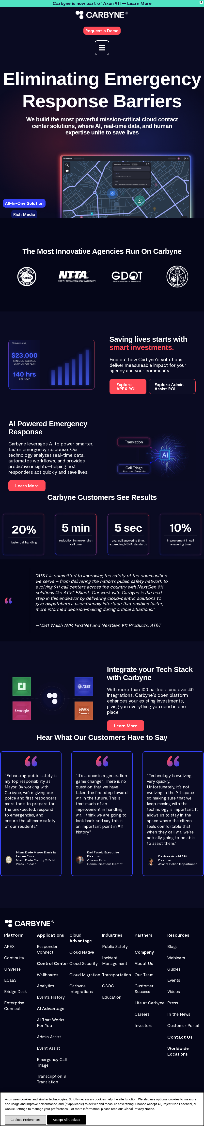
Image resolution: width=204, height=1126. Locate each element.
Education (111, 997)
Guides (173, 968)
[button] (102, 31)
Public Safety (115, 946)
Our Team (144, 974)
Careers (142, 1014)
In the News (178, 1014)
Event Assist (48, 1047)
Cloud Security (83, 963)
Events (173, 980)
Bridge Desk (15, 991)
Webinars (176, 957)
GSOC (108, 985)
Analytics (45, 985)
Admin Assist (49, 1036)
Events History (51, 997)
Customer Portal (183, 1025)
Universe (12, 968)
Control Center (52, 963)
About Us (144, 963)
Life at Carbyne (149, 1002)
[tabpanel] (125, 194)
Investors (143, 1025)
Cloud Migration (84, 974)
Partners (143, 934)
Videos (173, 991)
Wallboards (47, 974)
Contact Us (179, 1037)
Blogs (172, 946)
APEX (9, 946)
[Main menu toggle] (102, 47)
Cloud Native (81, 951)
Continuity (14, 957)
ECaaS (10, 980)
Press (172, 1002)
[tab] (24, 203)
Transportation (116, 974)
